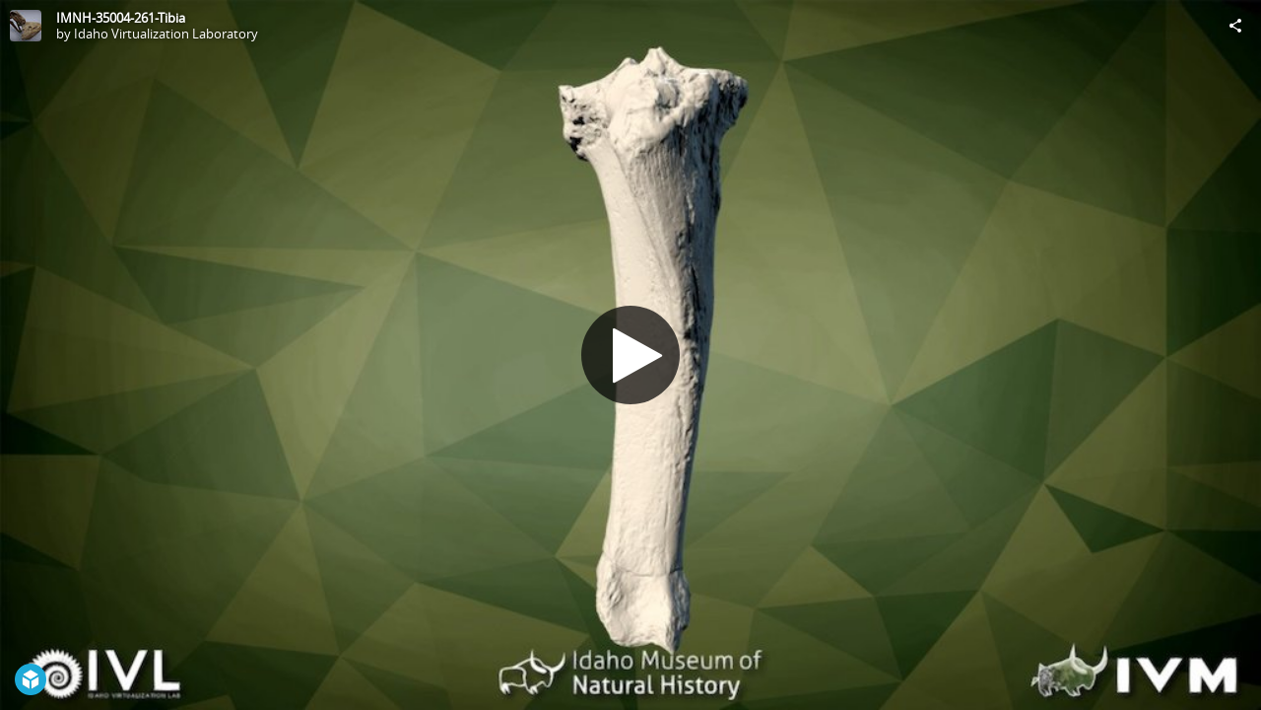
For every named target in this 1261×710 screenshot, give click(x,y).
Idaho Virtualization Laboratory (166, 33)
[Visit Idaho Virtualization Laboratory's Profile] (25, 25)
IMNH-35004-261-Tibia (120, 18)
